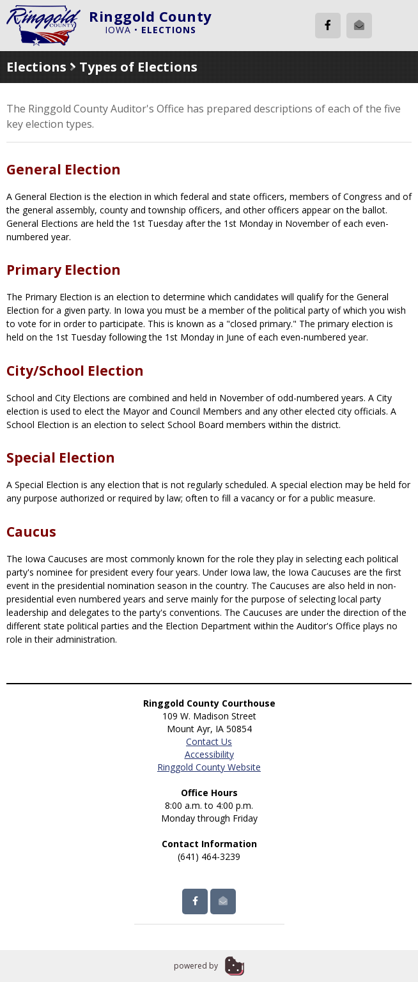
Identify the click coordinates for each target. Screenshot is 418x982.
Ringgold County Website (209, 767)
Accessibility (209, 754)
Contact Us (209, 741)
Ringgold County (150, 16)
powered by (196, 965)
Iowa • (150, 30)
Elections (36, 66)
